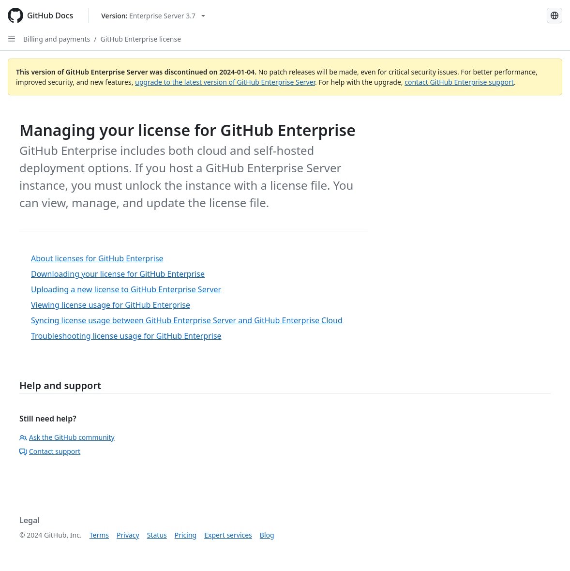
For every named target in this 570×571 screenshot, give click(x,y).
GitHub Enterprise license (140, 39)
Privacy (128, 535)
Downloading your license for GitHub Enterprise (118, 274)
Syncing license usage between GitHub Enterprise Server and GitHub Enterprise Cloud (187, 320)
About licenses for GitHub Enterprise (97, 258)
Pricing (185, 535)
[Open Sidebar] (11, 38)
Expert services (228, 535)
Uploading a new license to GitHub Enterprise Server (126, 289)
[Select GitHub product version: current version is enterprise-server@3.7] (153, 15)
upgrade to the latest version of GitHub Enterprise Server (225, 82)
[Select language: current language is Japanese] (554, 15)
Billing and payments (56, 39)
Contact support (49, 451)
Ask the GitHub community (67, 437)
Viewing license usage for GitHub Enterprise (110, 305)
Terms (99, 535)
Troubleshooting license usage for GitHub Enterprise (126, 336)
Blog (267, 535)
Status (157, 535)
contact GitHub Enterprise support (459, 82)
